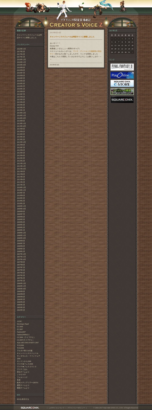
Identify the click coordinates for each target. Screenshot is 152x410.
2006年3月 (21, 305)
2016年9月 (21, 67)
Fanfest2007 (21, 332)
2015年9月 (21, 91)
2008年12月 (21, 233)
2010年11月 (21, 190)
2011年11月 (21, 166)
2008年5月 (21, 249)
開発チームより (23, 388)
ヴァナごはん (22, 369)
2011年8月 (21, 174)
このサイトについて (57, 408)
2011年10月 (21, 169)
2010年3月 (21, 198)
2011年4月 (21, 179)
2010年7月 (21, 193)
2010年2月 (21, 201)
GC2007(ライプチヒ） (25, 340)
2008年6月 (21, 246)
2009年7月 (21, 214)
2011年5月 (21, 177)
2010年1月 (21, 203)
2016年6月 (21, 75)
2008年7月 (21, 243)
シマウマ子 (21, 375)
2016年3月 (21, 83)
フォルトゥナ (22, 377)
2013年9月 (21, 129)
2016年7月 (21, 73)
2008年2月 (21, 251)
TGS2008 (20, 348)
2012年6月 (21, 150)
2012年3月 (21, 158)
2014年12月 (21, 113)
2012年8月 (21, 145)
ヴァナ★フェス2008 (25, 364)
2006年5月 (21, 299)
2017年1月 (21, 57)
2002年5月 (21, 310)
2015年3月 (21, 105)
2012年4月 (21, 155)
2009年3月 (21, 225)
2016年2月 (21, 86)
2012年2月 (21, 161)
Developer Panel (23, 324)
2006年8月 (21, 294)
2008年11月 (21, 235)
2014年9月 (21, 121)
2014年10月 (21, 118)
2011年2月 (21, 182)
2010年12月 (21, 187)
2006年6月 (21, 297)
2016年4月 (21, 81)
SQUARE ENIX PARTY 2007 (28, 343)
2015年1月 (21, 110)
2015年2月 (21, 107)
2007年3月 (21, 275)
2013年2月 (21, 139)
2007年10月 (21, 259)
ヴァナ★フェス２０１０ (27, 367)
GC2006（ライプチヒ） (26, 337)
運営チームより (23, 385)
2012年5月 (21, 153)
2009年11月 (21, 206)
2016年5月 (21, 78)
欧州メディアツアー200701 (27, 383)
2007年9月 (21, 262)
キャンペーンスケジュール (27, 353)
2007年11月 (21, 257)
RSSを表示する (23, 399)
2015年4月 (21, 102)
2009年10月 (21, 209)
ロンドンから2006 (24, 361)
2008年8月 (21, 241)
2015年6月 (21, 97)
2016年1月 (21, 89)
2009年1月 (21, 230)
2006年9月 (21, 291)
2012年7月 (21, 147)
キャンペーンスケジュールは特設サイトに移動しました (29, 36)
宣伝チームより (23, 372)
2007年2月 (21, 278)
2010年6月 (21, 195)
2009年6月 (21, 217)
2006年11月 (21, 286)
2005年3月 (21, 307)
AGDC (19, 321)
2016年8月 (21, 70)
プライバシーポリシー (76, 408)
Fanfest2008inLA (23, 335)
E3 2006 (20, 327)
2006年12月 (21, 283)
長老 (18, 380)
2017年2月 (21, 54)
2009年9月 (21, 211)
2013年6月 (21, 131)
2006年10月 (21, 289)
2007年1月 (21, 281)
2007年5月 (21, 270)
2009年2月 (21, 227)
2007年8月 (21, 265)
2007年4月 (21, 273)
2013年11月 (21, 123)
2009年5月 (21, 219)
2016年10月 (21, 65)
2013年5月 (21, 134)
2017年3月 (21, 51)
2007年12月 (21, 254)
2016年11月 (21, 62)
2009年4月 (21, 222)
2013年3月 (21, 137)
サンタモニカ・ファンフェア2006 (28, 357)
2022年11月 (21, 49)
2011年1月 (21, 185)
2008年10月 (21, 238)
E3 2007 (20, 329)
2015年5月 (21, 99)
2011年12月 (21, 163)
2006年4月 (21, 302)
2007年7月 (21, 267)
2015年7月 (21, 94)
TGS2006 (20, 345)
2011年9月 (21, 171)
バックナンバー (23, 45)
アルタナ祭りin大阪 (25, 351)
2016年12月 (21, 59)
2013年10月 (21, 126)
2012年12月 (21, 142)
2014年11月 (21, 115)
